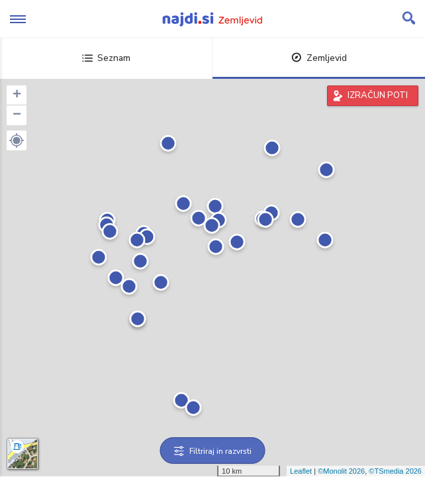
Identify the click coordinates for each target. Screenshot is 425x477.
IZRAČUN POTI (378, 95)
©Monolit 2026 (341, 471)
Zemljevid (319, 58)
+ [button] (17, 95)
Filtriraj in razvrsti (213, 451)
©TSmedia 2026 (395, 471)
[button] (16, 140)
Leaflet (301, 471)
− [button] (17, 115)
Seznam (106, 58)
